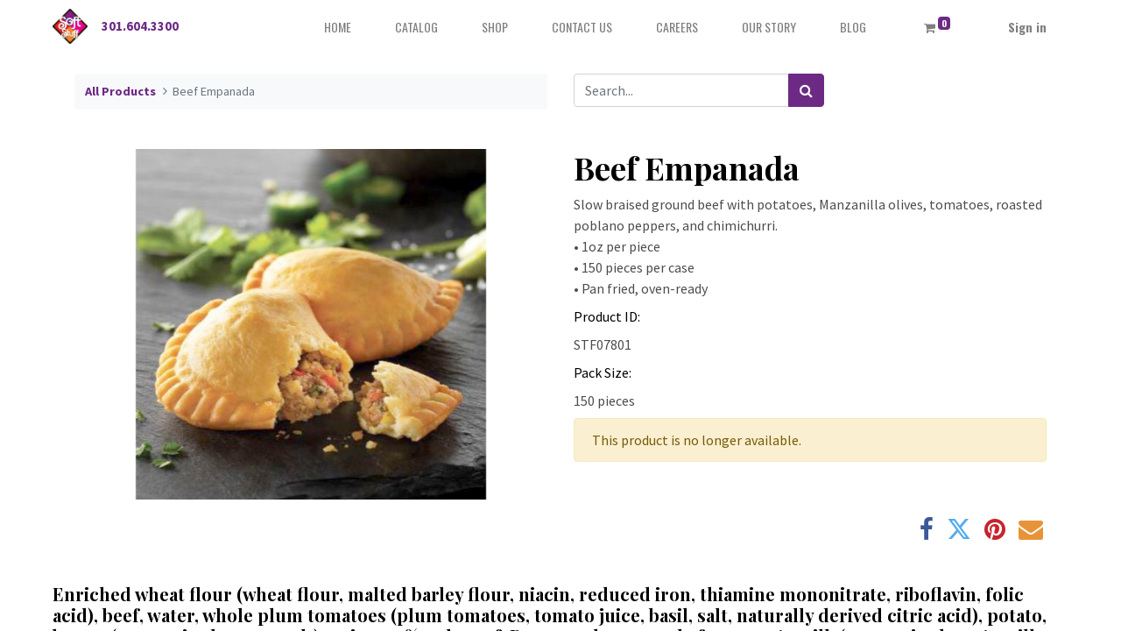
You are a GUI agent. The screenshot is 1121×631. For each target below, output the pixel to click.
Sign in (1027, 27)
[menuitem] (337, 27)
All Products (120, 91)
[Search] (806, 90)
